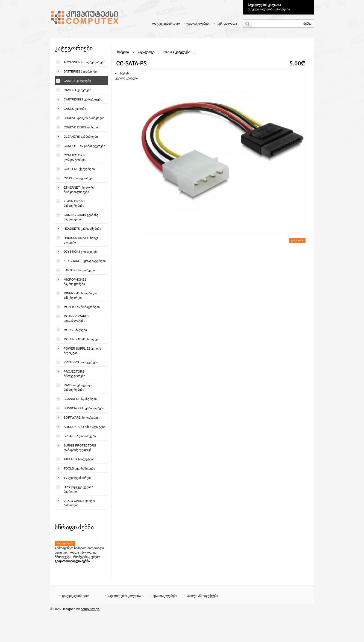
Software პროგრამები (82, 417)
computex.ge (90, 609)
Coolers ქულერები (79, 169)
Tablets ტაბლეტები (79, 459)
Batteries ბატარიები (80, 71)
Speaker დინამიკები (80, 436)
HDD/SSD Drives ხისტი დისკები (81, 240)
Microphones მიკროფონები (75, 282)
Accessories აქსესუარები (84, 62)
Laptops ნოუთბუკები (80, 270)
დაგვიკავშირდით (166, 23)
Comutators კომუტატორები (75, 157)
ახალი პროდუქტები (202, 596)
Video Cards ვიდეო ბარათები (79, 503)
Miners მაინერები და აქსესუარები (80, 295)
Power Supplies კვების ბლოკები (82, 351)
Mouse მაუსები (75, 330)
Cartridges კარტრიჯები (83, 99)
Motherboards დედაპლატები (76, 318)
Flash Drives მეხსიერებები (74, 203)
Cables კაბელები (77, 80)
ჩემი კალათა (227, 23)
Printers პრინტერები (81, 362)
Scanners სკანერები (80, 399)
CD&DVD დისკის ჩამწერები (84, 118)
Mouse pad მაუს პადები (82, 339)
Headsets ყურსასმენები (82, 228)
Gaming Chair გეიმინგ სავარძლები (81, 217)
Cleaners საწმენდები (81, 136)
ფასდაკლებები (198, 23)
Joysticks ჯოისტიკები (81, 251)
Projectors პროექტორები (74, 374)
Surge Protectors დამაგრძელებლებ (80, 447)
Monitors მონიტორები (82, 307)
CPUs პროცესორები (79, 178)
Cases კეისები (75, 108)
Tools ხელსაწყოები (79, 468)
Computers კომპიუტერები (84, 146)
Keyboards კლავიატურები (85, 261)
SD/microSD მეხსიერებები (84, 408)
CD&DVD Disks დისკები (81, 127)
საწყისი (123, 52)
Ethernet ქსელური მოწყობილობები (79, 190)
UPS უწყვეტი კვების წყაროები (78, 489)
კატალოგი (146, 52)
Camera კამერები (77, 90)
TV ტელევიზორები (78, 477)
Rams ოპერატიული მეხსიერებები (78, 387)
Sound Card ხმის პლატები (84, 426)
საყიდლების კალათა (264, 5)
